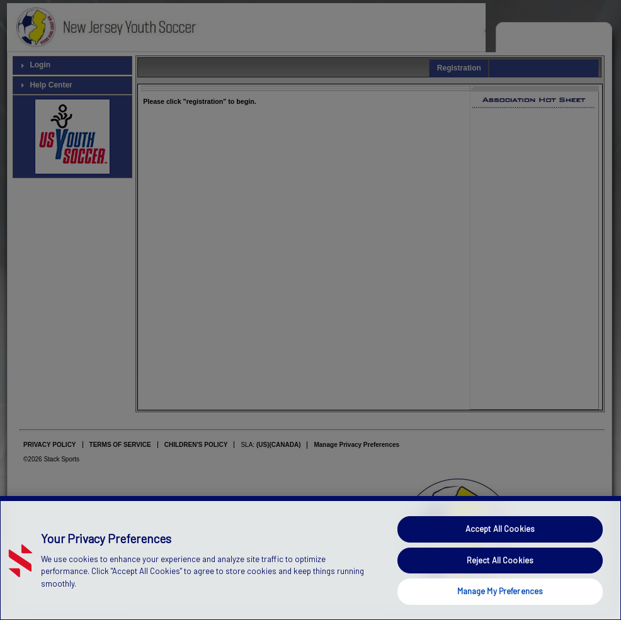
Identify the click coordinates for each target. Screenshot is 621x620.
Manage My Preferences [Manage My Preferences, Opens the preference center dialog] (500, 591)
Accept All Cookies (500, 529)
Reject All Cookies (500, 560)
